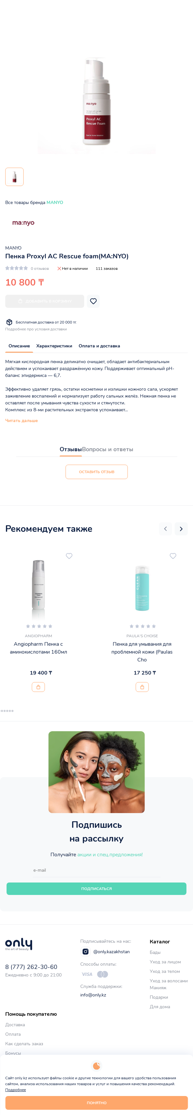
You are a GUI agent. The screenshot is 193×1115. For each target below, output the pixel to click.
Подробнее (15, 1089)
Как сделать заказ (24, 1044)
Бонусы (13, 1053)
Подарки (159, 997)
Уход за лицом (165, 962)
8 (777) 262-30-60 (31, 967)
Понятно (96, 1103)
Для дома (160, 1007)
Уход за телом (165, 971)
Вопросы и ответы (107, 449)
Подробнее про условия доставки (36, 329)
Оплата (13, 1034)
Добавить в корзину (45, 301)
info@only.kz (93, 995)
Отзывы (71, 449)
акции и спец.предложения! (110, 854)
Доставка (15, 1025)
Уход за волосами (169, 981)
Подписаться (96, 888)
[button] (165, 528)
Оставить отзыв (96, 471)
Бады (155, 952)
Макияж (158, 988)
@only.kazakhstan (105, 951)
